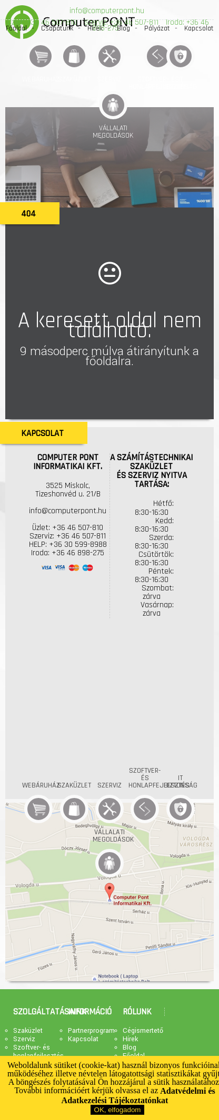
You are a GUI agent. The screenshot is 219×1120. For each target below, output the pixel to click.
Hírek (95, 28)
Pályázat (157, 28)
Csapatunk (57, 28)
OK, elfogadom (117, 1110)
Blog (123, 28)
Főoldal (16, 28)
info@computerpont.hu (106, 11)
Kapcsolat (199, 28)
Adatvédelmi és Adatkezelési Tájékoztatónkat (138, 1096)
